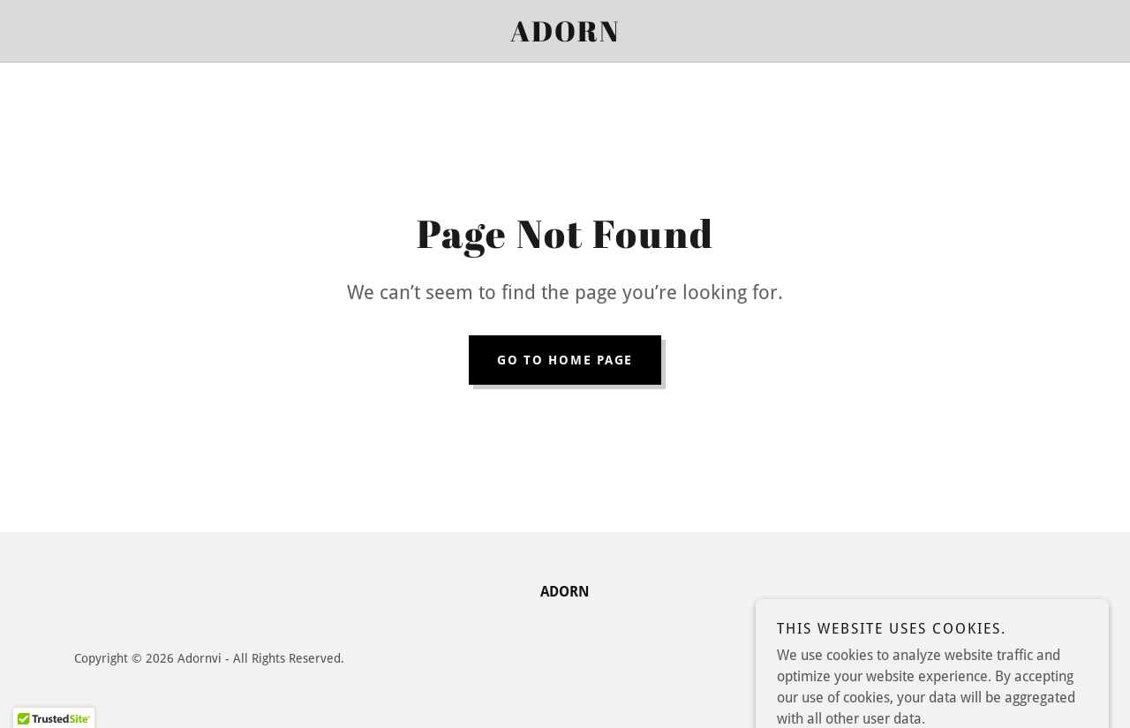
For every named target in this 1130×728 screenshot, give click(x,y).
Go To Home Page (565, 360)
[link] (565, 36)
